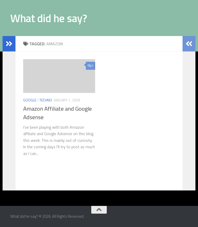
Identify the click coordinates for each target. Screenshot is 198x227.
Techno (45, 100)
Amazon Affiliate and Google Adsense (57, 112)
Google (29, 100)
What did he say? (48, 18)
